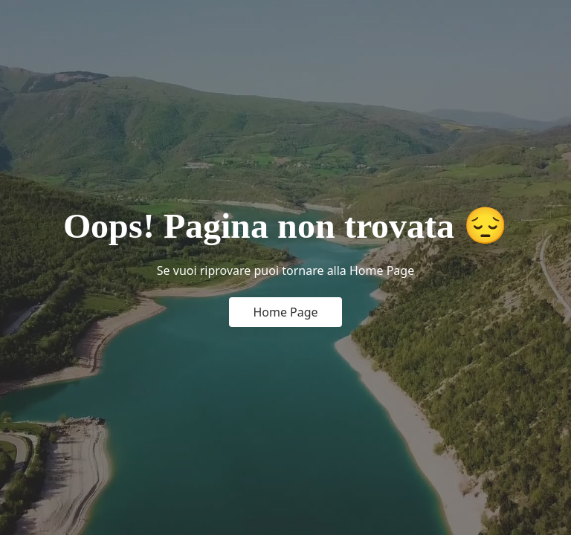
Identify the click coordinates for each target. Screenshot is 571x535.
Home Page (285, 312)
